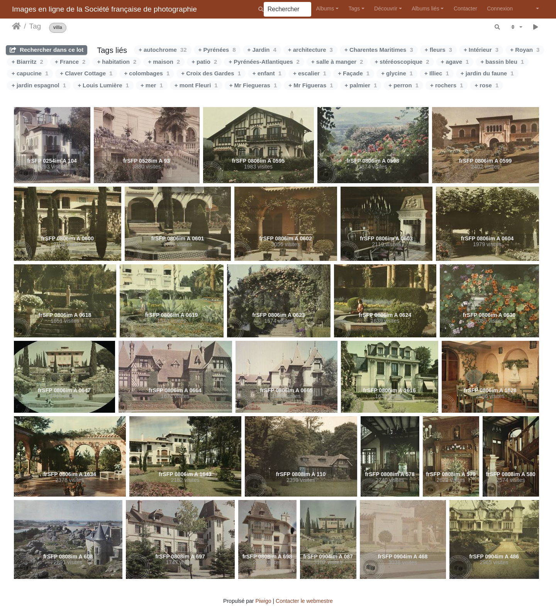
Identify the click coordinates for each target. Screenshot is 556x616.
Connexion (500, 8)
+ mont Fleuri (196, 85)
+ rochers (446, 85)
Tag (35, 26)
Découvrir (385, 8)
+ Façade (354, 73)
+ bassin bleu (502, 61)
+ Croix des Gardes (211, 73)
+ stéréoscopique (402, 61)
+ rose (486, 85)
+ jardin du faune (487, 73)
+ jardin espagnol (39, 85)
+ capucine (30, 73)
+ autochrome (162, 49)
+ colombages (147, 73)
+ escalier (309, 73)
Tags (354, 8)
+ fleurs (438, 49)
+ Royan (524, 49)
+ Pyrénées (217, 49)
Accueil (16, 26)
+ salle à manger (337, 61)
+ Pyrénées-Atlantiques (264, 61)
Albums (325, 8)
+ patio (204, 61)
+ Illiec (436, 73)
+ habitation (116, 61)
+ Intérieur (481, 49)
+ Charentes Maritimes (378, 49)
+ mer (152, 85)
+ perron (403, 85)
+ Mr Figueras (310, 85)
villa (57, 27)
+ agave (455, 61)
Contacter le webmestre (304, 601)
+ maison (164, 61)
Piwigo (263, 601)
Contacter (465, 8)
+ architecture (310, 49)
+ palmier (361, 85)
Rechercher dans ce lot (46, 49)
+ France (70, 61)
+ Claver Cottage (86, 73)
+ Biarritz (27, 61)
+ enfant (267, 73)
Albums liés (425, 8)
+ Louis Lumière (103, 85)
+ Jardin (261, 49)
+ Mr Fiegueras (253, 85)
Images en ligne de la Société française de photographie (104, 9)
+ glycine (397, 73)
